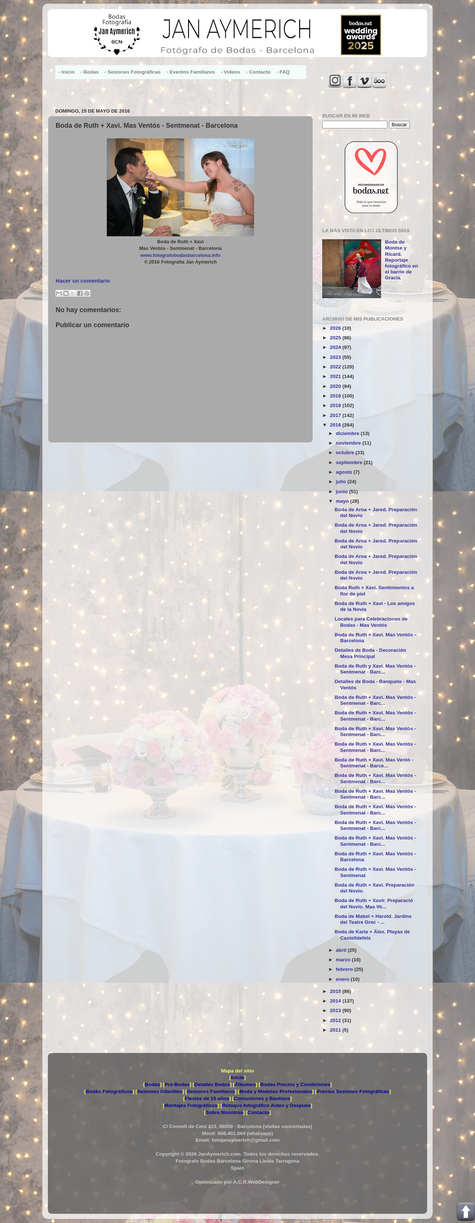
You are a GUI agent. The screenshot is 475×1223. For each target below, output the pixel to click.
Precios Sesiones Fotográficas (353, 1091)
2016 (336, 425)
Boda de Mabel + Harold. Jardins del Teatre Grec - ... (373, 919)
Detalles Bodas (212, 1084)
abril (342, 950)
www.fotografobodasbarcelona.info (180, 255)
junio (342, 491)
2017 (336, 415)
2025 (336, 337)
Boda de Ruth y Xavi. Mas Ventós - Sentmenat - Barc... (375, 669)
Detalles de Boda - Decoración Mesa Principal (370, 653)
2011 (336, 1030)
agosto (344, 472)
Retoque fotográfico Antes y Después (266, 1105)
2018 (336, 405)
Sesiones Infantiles (159, 1091)
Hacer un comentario (83, 281)
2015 (336, 991)
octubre (345, 452)
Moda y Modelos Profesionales (275, 1091)
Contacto (259, 1112)
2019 (336, 396)
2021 (336, 376)
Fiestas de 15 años (207, 1098)
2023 (336, 357)
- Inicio (67, 72)
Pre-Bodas (177, 1084)
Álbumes (245, 1084)
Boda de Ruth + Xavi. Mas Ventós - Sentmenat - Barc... (375, 700)
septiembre (350, 462)
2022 (336, 367)
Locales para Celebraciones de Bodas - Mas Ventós (371, 622)
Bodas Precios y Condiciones (295, 1084)
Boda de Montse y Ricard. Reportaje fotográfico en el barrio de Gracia (401, 259)
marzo (344, 959)
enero (343, 979)
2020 (336, 386)
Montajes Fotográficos (190, 1105)
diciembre (348, 433)
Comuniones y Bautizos (262, 1098)
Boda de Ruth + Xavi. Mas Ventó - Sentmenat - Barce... (374, 762)
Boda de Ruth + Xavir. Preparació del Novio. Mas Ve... (374, 903)
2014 (336, 1001)
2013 (336, 1010)
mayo (343, 501)
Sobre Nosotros (224, 1112)
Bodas (152, 1084)
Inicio (237, 1077)
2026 (336, 328)
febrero (345, 969)
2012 (336, 1020)
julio (342, 481)
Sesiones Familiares (211, 1091)
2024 (336, 347)
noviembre (349, 443)
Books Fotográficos (109, 1091)
